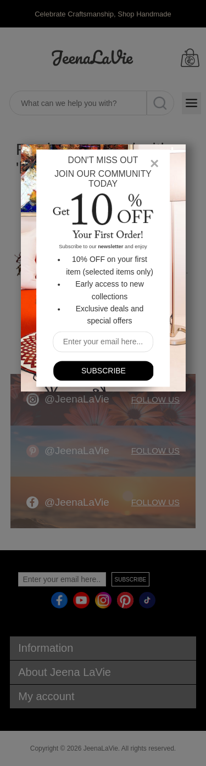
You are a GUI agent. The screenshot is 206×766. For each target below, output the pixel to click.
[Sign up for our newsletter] (103, 342)
